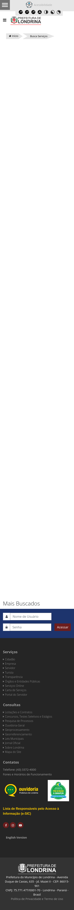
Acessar (62, 627)
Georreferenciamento (18, 734)
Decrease (27, 12)
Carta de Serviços (15, 690)
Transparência (13, 677)
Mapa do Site (13, 752)
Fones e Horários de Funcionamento (27, 774)
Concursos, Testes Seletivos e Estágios (28, 716)
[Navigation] (4, 20)
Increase (21, 12)
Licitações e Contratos (18, 712)
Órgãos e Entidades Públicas (22, 681)
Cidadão (10, 659)
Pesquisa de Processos (19, 721)
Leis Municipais (14, 738)
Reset (33, 12)
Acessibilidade (42, 5)
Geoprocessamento (17, 730)
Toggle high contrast (46, 12)
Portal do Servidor (16, 694)
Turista (9, 672)
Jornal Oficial (12, 743)
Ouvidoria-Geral (14, 725)
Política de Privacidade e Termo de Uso (37, 899)
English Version (16, 837)
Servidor (10, 668)
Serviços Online (14, 686)
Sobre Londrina (14, 747)
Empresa (10, 663)
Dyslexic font (40, 12)
